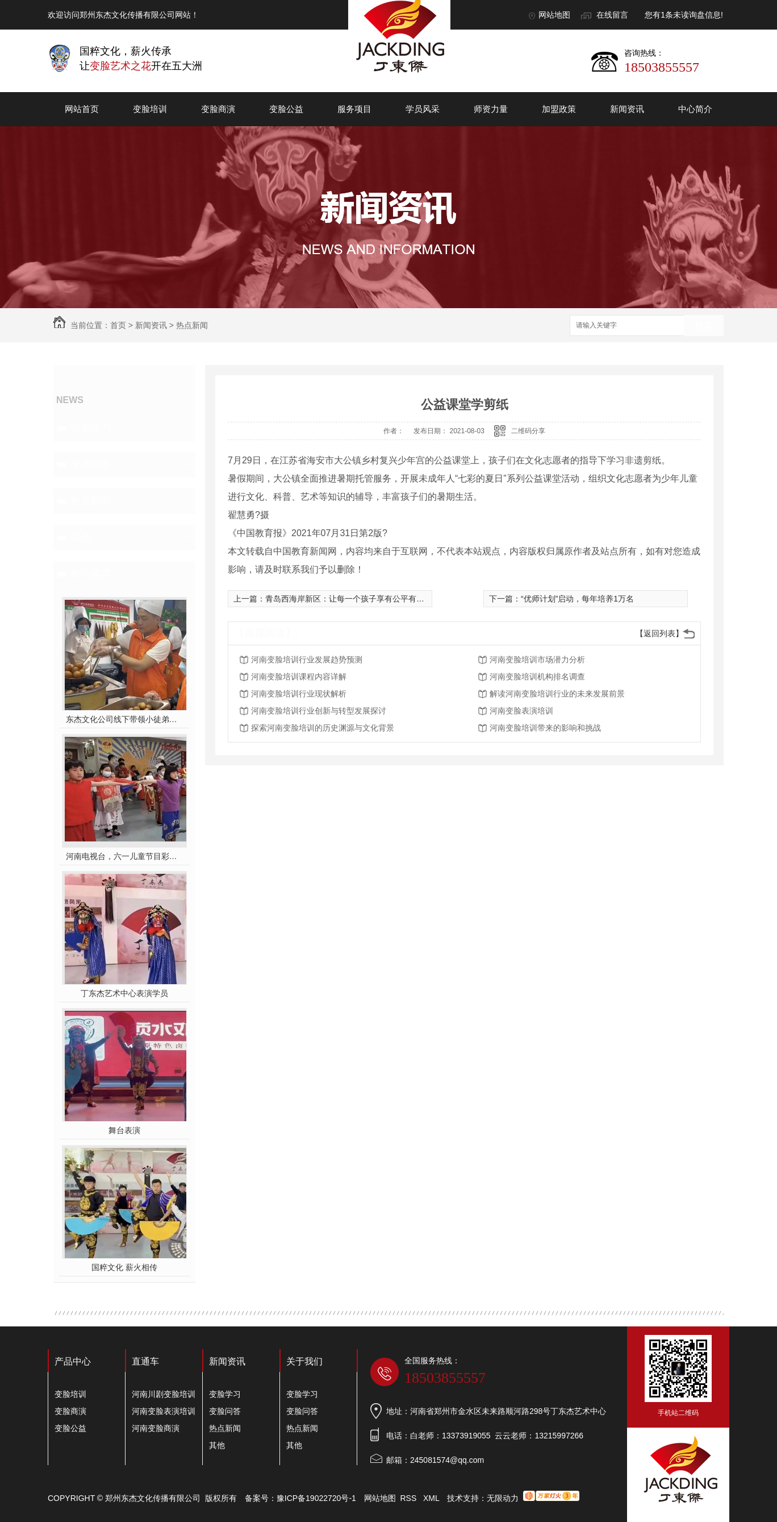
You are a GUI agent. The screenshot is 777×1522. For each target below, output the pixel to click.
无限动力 (503, 1498)
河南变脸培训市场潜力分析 (537, 659)
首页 (118, 325)
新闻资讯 (627, 109)
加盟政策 (559, 109)
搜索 (704, 326)
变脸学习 (90, 428)
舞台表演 (124, 1130)
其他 (80, 537)
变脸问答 (90, 464)
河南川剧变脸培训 (163, 1394)
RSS (409, 1498)
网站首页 (82, 109)
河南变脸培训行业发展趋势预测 (306, 659)
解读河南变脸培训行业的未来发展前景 (557, 693)
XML (432, 1498)
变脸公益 (286, 109)
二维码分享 (528, 431)
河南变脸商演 (155, 1428)
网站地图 (554, 14)
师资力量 (491, 109)
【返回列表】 (659, 633)
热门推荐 (90, 573)
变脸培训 (150, 109)
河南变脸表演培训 (521, 710)
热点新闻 (192, 325)
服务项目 (354, 109)
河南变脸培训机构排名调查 (537, 676)
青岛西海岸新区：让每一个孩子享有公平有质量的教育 (360, 598)
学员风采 (423, 109)
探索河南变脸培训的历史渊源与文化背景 (322, 727)
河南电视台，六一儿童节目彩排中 (124, 856)
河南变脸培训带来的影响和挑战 (545, 727)
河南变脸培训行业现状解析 (298, 693)
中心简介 (695, 109)
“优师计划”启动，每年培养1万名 (577, 598)
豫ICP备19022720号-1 (316, 1498)
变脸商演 (218, 109)
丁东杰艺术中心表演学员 (124, 993)
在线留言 (612, 14)
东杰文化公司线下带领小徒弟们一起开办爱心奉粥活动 (124, 719)
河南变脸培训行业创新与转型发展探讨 (318, 710)
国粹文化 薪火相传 (124, 1267)
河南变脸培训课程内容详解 (298, 676)
